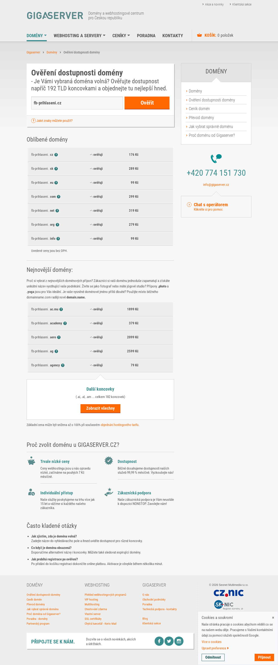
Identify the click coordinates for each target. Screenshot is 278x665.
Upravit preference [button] (215, 648)
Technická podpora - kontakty (159, 609)
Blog (145, 618)
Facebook (159, 641)
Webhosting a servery (78, 35)
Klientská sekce (241, 4)
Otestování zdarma (96, 609)
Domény (35, 35)
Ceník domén (199, 108)
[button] (216, 206)
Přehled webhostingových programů (105, 594)
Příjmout (264, 657)
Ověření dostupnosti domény (212, 99)
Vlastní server (93, 614)
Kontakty (172, 35)
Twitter (169, 641)
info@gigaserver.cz (216, 185)
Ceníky (119, 35)
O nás (145, 594)
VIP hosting (91, 599)
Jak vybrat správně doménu (211, 126)
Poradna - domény (37, 618)
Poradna (146, 35)
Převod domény (201, 117)
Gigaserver (33, 52)
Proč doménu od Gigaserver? (212, 135)
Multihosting (92, 604)
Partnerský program (38, 623)
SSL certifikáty (93, 618)
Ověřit (147, 103)
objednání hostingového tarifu (120, 425)
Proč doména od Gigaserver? (43, 614)
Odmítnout (213, 657)
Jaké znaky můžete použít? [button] (54, 121)
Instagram (178, 641)
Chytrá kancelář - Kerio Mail (101, 623)
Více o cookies (212, 642)
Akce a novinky (214, 4)
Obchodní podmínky (153, 599)
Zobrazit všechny (100, 408)
